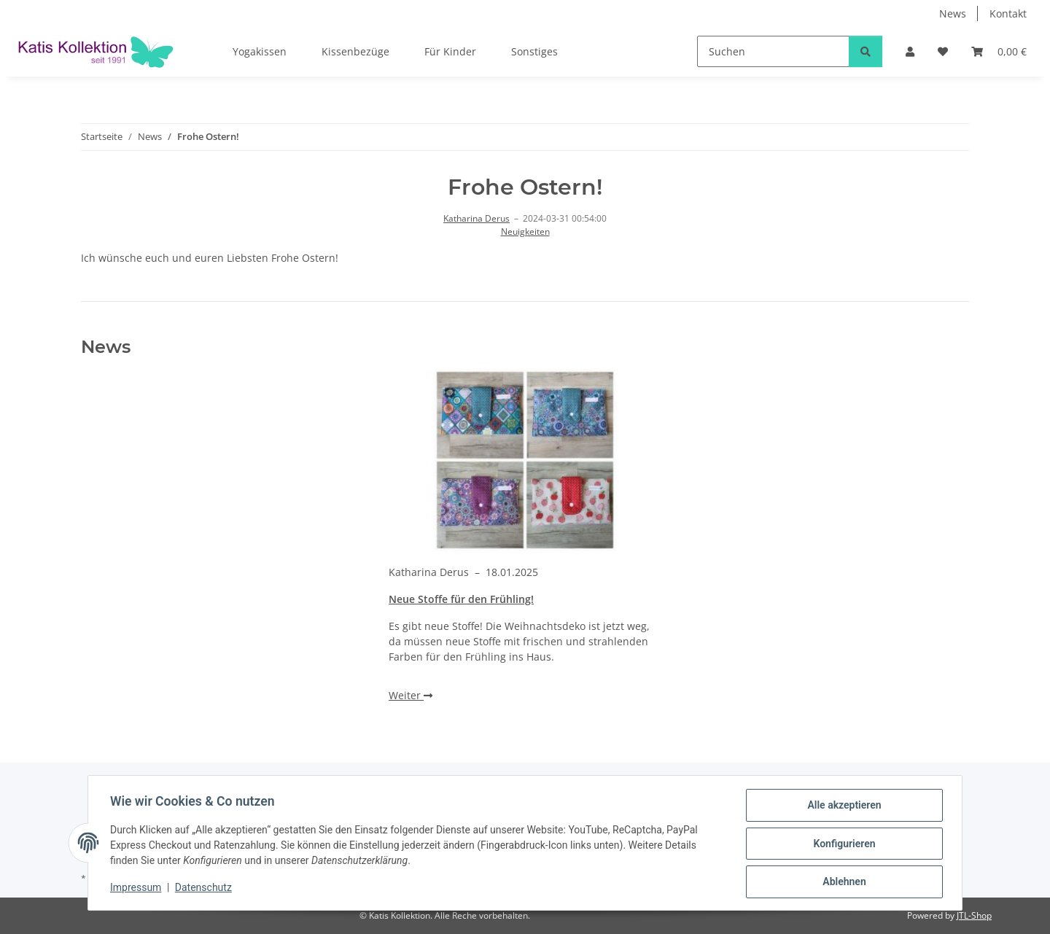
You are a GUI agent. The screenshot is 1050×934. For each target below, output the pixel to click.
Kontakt (1008, 13)
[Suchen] (773, 51)
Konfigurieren (843, 844)
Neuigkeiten (525, 231)
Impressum (137, 889)
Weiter (410, 695)
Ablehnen (842, 882)
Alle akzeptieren (842, 806)
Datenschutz (204, 889)
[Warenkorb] (999, 51)
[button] (910, 51)
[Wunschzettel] (943, 51)
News (952, 13)
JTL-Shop (974, 915)
